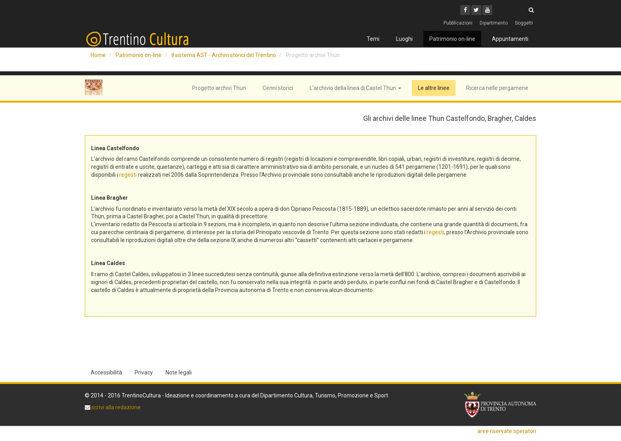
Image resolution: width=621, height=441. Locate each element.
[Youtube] (487, 10)
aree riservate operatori (506, 431)
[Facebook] (465, 10)
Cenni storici (278, 88)
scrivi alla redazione (115, 407)
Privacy (144, 372)
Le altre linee (434, 88)
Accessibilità (106, 372)
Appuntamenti (510, 39)
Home (98, 55)
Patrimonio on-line (452, 39)
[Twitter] (476, 10)
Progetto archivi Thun (219, 88)
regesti (128, 175)
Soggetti (524, 23)
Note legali (179, 372)
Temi (373, 39)
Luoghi (404, 39)
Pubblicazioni (458, 23)
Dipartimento (494, 23)
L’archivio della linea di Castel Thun (355, 88)
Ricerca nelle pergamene (497, 88)
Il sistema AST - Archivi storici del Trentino (223, 55)
